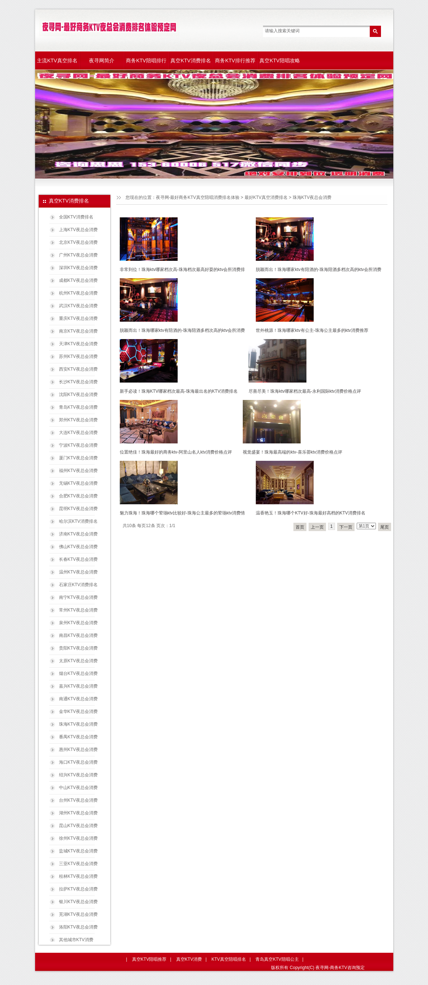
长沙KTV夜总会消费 (78, 381)
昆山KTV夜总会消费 (78, 825)
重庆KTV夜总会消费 (78, 318)
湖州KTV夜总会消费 (78, 812)
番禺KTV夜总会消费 (78, 736)
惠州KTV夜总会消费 (78, 749)
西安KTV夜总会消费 (78, 369)
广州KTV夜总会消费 (78, 255)
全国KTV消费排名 (76, 217)
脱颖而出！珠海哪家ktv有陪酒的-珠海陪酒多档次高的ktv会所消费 (318, 269)
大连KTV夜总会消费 (78, 432)
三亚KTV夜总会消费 (78, 863)
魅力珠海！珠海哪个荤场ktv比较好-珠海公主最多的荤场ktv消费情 (182, 513)
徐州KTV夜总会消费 (78, 838)
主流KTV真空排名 (57, 60)
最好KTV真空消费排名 (266, 197)
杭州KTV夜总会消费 (78, 293)
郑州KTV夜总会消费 (78, 419)
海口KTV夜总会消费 (78, 762)
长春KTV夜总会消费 (78, 559)
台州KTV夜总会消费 (78, 800)
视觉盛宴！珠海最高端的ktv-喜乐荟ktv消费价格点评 (292, 452)
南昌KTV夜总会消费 (78, 635)
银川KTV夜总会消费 (78, 901)
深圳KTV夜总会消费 (78, 267)
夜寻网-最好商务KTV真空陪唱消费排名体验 (198, 197)
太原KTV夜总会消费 (78, 660)
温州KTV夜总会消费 (78, 572)
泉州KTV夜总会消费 (78, 622)
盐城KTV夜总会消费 (78, 850)
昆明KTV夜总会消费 (78, 508)
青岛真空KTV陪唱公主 (276, 959)
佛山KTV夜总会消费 (78, 546)
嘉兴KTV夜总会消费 (78, 686)
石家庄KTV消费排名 (78, 584)
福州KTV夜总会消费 (78, 470)
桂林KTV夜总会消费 (78, 876)
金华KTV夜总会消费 (78, 711)
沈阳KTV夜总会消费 (78, 394)
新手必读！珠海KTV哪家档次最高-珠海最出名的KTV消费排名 (179, 391)
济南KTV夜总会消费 (78, 534)
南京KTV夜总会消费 (78, 331)
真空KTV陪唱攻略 (279, 60)
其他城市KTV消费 (76, 939)
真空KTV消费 (189, 959)
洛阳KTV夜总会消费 (78, 927)
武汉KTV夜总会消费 (78, 305)
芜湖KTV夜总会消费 (78, 914)
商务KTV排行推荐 (235, 60)
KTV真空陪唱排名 (228, 959)
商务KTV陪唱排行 (146, 60)
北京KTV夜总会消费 (78, 242)
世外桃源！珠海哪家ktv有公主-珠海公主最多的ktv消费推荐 (312, 330)
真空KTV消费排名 (190, 60)
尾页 (384, 527)
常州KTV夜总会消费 (78, 610)
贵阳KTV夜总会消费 (78, 648)
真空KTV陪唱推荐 (149, 959)
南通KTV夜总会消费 (78, 698)
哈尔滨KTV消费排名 (78, 521)
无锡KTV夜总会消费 (78, 483)
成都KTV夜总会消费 (78, 280)
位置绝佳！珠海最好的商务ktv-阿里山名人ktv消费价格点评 (176, 452)
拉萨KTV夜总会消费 (78, 889)
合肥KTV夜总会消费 (78, 495)
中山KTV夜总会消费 (78, 787)
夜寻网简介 (101, 60)
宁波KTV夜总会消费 (78, 445)
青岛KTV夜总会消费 (78, 407)
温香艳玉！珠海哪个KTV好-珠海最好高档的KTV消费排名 (310, 513)
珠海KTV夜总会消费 (78, 724)
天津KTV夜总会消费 (78, 343)
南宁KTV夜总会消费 (78, 597)
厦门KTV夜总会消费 (78, 457)
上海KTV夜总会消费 (78, 229)
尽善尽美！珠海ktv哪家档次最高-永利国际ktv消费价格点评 (305, 391)
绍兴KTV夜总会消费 (78, 774)
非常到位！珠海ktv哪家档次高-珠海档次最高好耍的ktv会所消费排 (182, 269)
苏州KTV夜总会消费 (78, 356)
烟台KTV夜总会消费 (78, 673)
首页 (300, 527)
